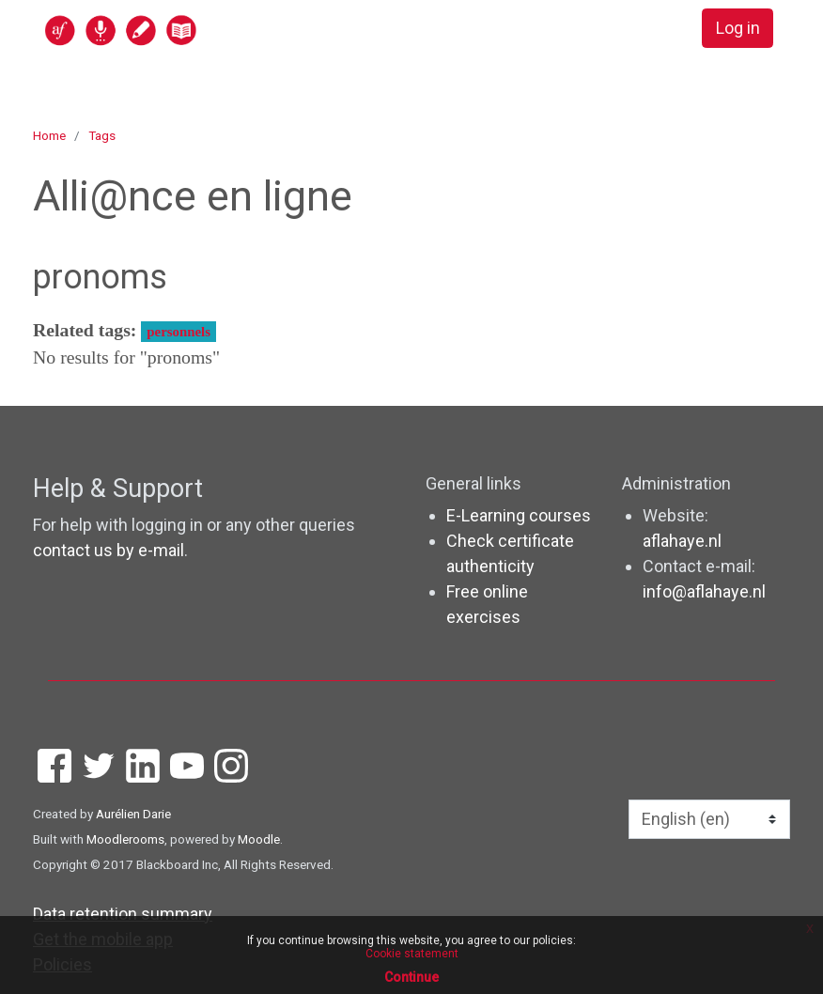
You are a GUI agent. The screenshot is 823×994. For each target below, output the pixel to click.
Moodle (259, 838)
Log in (737, 29)
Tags (102, 135)
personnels (178, 331)
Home (49, 135)
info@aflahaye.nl (704, 591)
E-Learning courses (518, 515)
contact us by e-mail (108, 550)
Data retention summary (122, 914)
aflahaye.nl (682, 541)
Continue (411, 977)
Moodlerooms (125, 838)
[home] (193, 29)
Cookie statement (411, 953)
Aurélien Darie (133, 813)
